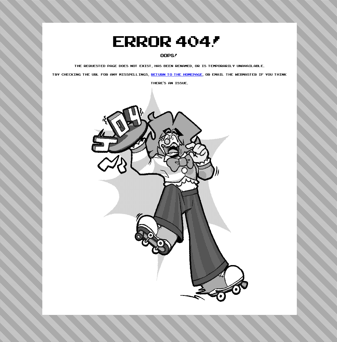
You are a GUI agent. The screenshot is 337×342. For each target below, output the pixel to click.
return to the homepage (177, 74)
